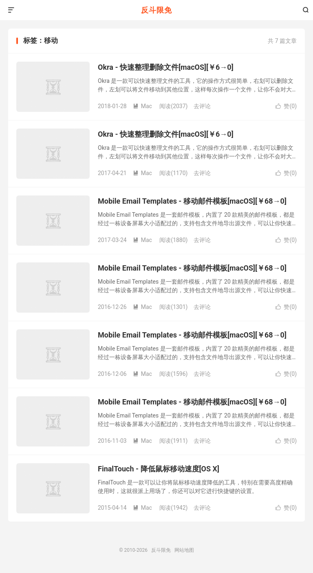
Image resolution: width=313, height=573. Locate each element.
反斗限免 (156, 10)
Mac (142, 106)
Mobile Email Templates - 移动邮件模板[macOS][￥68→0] (192, 201)
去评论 (202, 106)
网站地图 (184, 550)
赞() (286, 106)
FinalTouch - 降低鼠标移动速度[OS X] (158, 468)
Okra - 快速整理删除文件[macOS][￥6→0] (166, 67)
